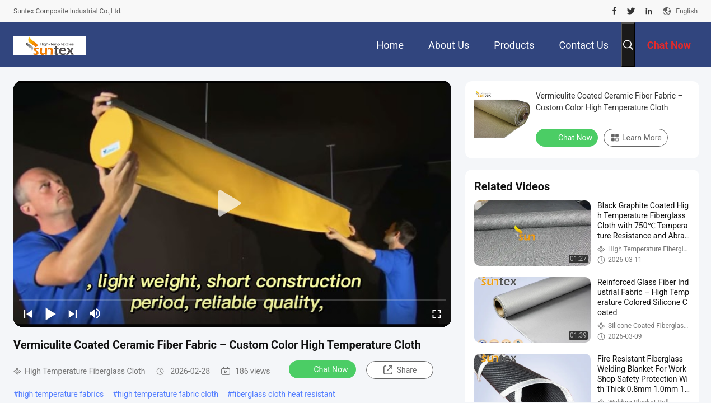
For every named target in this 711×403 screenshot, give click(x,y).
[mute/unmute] (95, 313)
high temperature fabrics (61, 394)
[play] (232, 204)
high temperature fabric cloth (168, 394)
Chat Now (324, 368)
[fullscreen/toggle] (436, 313)
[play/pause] (50, 313)
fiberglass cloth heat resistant (283, 394)
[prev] (28, 313)
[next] (73, 313)
